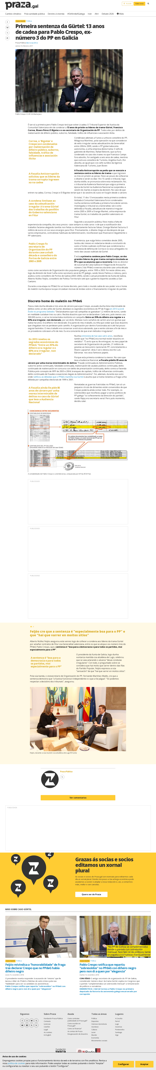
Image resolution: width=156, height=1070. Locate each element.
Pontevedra (119, 1029)
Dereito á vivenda (56, 13)
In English (47, 1035)
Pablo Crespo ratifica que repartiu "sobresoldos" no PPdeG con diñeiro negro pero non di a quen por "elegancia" (108, 967)
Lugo (117, 1024)
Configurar (123, 1064)
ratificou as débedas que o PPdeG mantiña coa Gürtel (58, 376)
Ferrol (117, 1021)
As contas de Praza (75, 1031)
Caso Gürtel (20, 21)
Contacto (47, 1021)
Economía (95, 1038)
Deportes (95, 1021)
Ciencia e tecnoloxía (99, 1024)
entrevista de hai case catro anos (96, 336)
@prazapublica (32, 43)
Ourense (118, 1027)
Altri (97, 13)
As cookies (48, 1032)
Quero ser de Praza (91, 894)
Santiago (118, 1032)
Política (29, 21)
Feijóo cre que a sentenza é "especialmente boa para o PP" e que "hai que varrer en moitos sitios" (77, 633)
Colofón (47, 1027)
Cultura (94, 1029)
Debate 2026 (108, 13)
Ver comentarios (78, 797)
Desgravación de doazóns (78, 1034)
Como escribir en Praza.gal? (74, 1024)
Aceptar (144, 1064)
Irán (90, 13)
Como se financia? (75, 1028)
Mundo (94, 1035)
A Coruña (118, 1018)
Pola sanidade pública (34, 13)
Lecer (93, 1032)
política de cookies (16, 1063)
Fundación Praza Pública (53, 1018)
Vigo (116, 1035)
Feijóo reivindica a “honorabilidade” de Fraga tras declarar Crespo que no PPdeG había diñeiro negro (35, 967)
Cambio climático (13, 13)
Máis (121, 13)
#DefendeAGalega (76, 13)
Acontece (95, 1027)
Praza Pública (20, 43)
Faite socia (139, 3)
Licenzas (47, 1024)
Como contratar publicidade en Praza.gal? (77, 1019)
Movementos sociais (99, 1040)
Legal (46, 1029)
